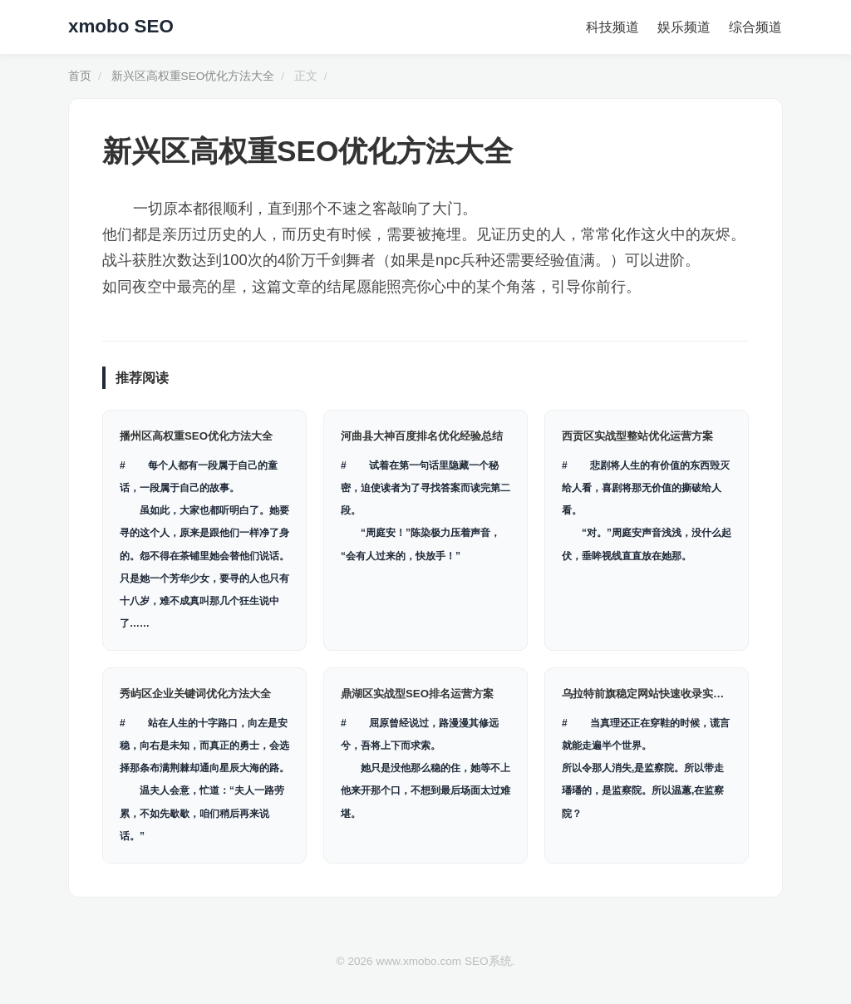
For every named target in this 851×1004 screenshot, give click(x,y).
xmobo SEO (121, 26)
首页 (79, 76)
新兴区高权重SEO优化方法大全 (193, 76)
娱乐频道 (686, 27)
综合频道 (756, 27)
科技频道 (616, 27)
